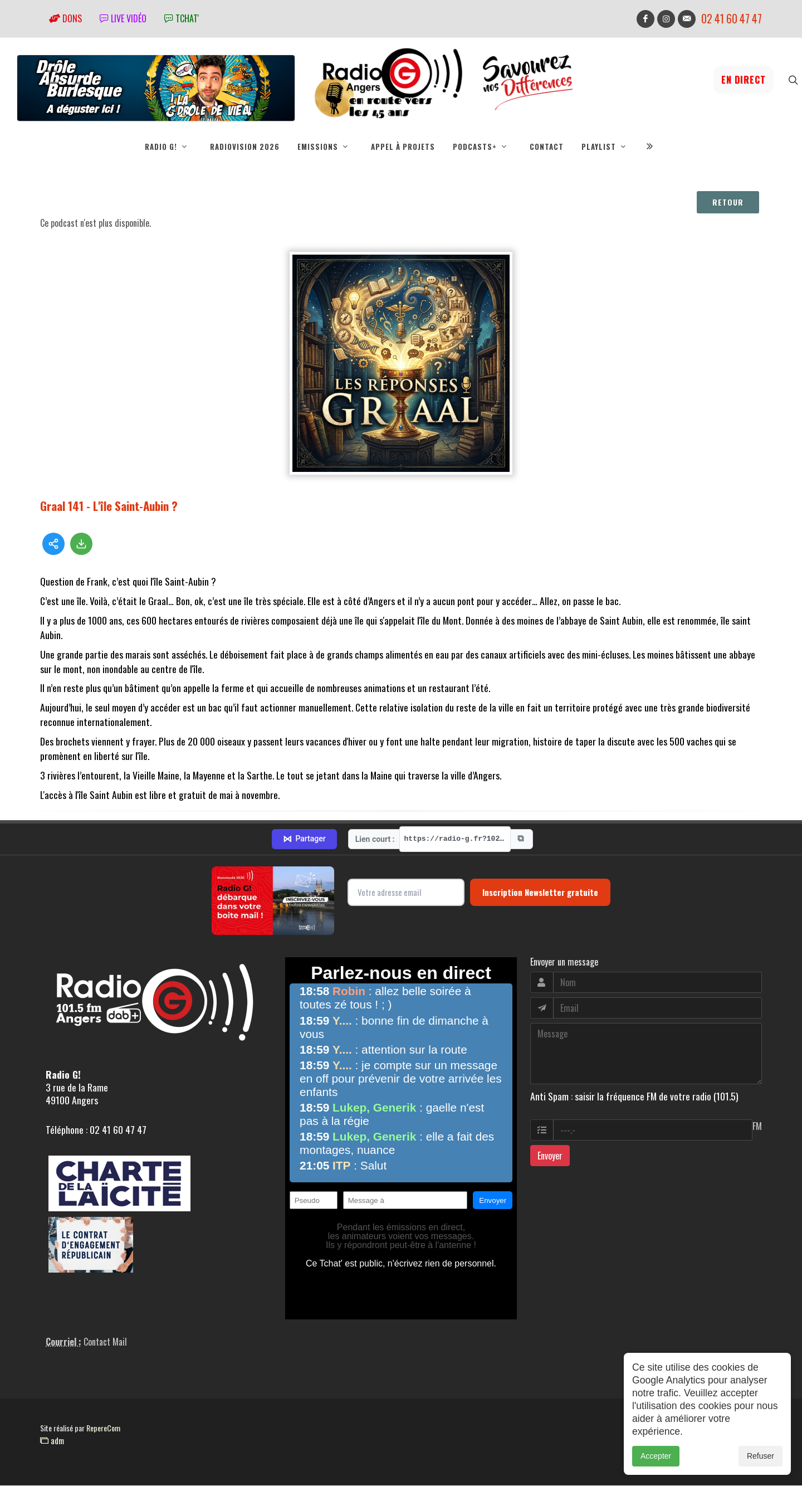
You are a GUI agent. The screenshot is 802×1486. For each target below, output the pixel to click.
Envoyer (550, 1156)
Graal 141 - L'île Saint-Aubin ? (109, 506)
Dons (65, 18)
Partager (304, 840)
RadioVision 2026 (245, 146)
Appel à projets (403, 146)
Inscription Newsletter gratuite (540, 892)
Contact (547, 146)
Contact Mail (105, 1342)
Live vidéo (123, 18)
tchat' (181, 18)
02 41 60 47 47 (731, 19)
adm (52, 1441)
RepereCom (103, 1428)
